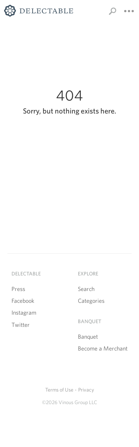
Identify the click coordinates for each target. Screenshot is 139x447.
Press (18, 288)
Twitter (20, 324)
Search (86, 288)
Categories (91, 300)
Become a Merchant (103, 348)
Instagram (23, 312)
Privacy (86, 390)
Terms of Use (59, 390)
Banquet (88, 336)
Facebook (22, 300)
